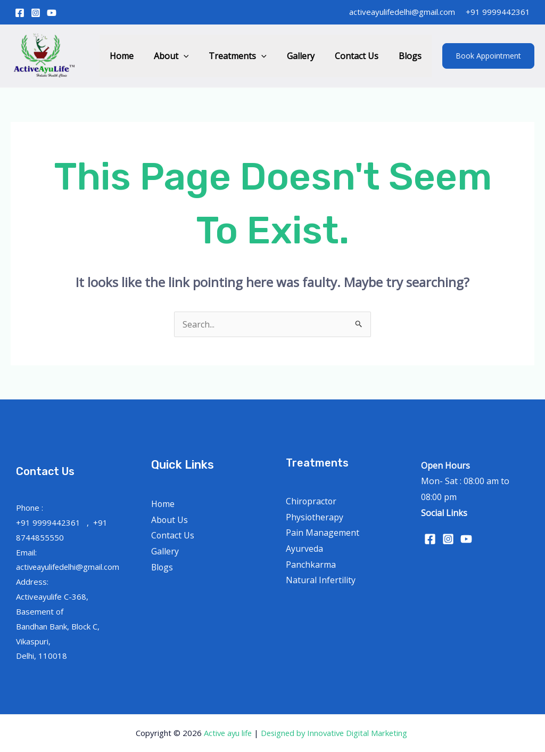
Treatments (249, 56)
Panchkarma (311, 564)
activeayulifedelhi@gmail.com (402, 11)
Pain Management (322, 532)
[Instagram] (35, 13)
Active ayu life (227, 733)
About (185, 56)
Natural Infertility (321, 580)
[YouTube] (51, 13)
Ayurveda (304, 548)
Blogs (411, 56)
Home (139, 56)
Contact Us (361, 56)
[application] (198, 56)
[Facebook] (19, 13)
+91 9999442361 (498, 11)
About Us (169, 520)
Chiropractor (311, 501)
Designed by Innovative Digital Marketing (336, 733)
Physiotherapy (315, 517)
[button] (488, 56)
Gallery (309, 56)
